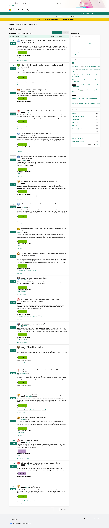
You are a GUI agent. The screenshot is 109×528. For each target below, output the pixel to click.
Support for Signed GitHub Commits (33, 278)
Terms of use (90, 518)
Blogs (56, 9)
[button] (57, 32)
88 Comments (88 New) (22, 481)
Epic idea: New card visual (29, 440)
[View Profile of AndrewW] (74, 98)
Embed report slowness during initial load (34, 90)
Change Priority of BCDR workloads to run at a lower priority (41, 395)
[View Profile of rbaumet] (22, 348)
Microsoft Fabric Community (18, 24)
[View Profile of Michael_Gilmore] (28, 396)
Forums (31, 9)
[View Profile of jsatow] (18, 68)
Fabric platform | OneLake (78, 141)
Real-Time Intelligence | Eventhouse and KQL (27, 196)
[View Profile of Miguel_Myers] (28, 442)
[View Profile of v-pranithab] (27, 112)
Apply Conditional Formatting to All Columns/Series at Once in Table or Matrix (43, 371)
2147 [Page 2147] (65, 509)
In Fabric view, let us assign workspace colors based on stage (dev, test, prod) (43, 66)
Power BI (19, 57)
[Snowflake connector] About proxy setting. (35, 134)
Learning (61, 9)
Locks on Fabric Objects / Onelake (32, 347)
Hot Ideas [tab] (12, 36)
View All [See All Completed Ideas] (74, 55)
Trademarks (97, 518)
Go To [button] (97, 13)
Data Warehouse (76, 135)
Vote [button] (13, 43)
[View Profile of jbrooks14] (74, 103)
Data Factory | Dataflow (77, 138)
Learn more (73, 19)
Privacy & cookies (82, 518)
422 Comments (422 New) (23, 458)
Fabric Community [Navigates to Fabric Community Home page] (23, 10)
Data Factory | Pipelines (31, 270)
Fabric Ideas (33, 24)
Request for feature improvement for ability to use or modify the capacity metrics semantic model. (42, 300)
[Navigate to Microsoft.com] (12, 10)
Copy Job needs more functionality (32, 324)
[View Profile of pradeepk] (19, 44)
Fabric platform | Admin (22, 362)
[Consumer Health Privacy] (27, 523)
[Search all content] (83, 16)
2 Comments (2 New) (22, 60)
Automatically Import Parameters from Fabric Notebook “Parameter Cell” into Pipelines (43, 254)
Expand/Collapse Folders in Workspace (81, 52)
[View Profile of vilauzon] (27, 182)
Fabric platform (21, 432)
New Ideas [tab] (24, 36)
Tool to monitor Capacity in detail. (32, 486)
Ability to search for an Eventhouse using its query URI (39, 181)
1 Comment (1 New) (21, 294)
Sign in (87, 13)
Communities (50, 9)
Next (98, 144)
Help (92, 13)
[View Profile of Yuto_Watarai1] (28, 135)
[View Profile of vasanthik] (23, 419)
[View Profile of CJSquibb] (74, 79)
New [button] (23, 53)
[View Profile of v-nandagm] (27, 91)
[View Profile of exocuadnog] (19, 232)
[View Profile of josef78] (73, 74)
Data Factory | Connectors (78, 116)
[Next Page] (68, 508)
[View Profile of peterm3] (74, 69)
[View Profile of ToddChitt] (25, 325)
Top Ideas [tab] (18, 36)
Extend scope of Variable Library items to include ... (84, 46)
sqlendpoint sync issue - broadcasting (33, 417)
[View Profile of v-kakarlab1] (24, 160)
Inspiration (38, 9)
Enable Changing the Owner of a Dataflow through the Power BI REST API (44, 229)
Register (82, 13)
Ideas (44, 9)
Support (67, 9)
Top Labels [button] (74, 110)
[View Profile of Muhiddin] (24, 207)
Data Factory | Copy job (22, 339)
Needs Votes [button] (22, 451)
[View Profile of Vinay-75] (27, 487)
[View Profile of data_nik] (19, 257)
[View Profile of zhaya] (77, 85)
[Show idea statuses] (63, 36)
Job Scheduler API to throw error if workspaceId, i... (84, 40)
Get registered (12, 5)
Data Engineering (21, 81)
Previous (89, 144)
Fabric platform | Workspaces (40, 81)
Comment (19, 85)
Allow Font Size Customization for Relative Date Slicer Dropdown (42, 111)
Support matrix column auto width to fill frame (83, 49)
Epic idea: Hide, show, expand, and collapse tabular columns (40, 463)
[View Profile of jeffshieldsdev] (24, 279)
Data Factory (29, 81)
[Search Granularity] (61, 16)
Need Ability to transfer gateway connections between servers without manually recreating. (44, 41)
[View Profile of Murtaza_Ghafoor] (76, 90)
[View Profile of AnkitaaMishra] (23, 373)
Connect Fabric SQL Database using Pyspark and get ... (85, 43)
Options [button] (65, 32)
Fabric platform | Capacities (32, 316)
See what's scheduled (86, 95)
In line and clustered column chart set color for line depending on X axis (43, 205)
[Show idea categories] (54, 36)
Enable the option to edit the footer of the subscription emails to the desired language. (43, 157)
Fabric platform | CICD (22, 291)
